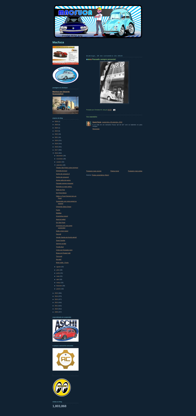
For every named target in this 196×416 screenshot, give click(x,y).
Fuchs (58, 210)
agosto (58, 266)
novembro (59, 159)
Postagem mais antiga (135, 171)
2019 (56, 143)
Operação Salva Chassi (63, 206)
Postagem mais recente (93, 171)
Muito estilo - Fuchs (62, 262)
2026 (56, 121)
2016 (56, 153)
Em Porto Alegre (61, 193)
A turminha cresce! (62, 216)
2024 (56, 128)
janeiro (58, 289)
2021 (56, 137)
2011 (56, 306)
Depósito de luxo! (61, 171)
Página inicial (114, 171)
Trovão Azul (60, 247)
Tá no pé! (59, 256)
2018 (56, 147)
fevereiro (59, 285)
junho (58, 273)
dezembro (59, 155)
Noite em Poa (60, 190)
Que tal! (58, 234)
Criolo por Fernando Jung (64, 250)
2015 (56, 293)
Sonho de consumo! (62, 177)
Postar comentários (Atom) (100, 175)
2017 (56, 150)
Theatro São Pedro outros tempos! (67, 167)
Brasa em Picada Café (63, 253)
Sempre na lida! (61, 243)
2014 (56, 296)
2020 (56, 140)
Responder (96, 129)
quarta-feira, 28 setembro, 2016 (112, 122)
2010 (56, 309)
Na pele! (58, 259)
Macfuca (58, 42)
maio (58, 276)
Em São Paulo (60, 222)
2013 (56, 299)
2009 (56, 312)
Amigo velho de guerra (63, 180)
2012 (56, 302)
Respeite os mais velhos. (64, 186)
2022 (56, 134)
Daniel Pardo (97, 122)
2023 (56, 131)
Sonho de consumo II (63, 174)
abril (58, 279)
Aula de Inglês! (61, 219)
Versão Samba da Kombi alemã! (66, 237)
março (58, 282)
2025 (56, 124)
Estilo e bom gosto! (62, 231)
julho (58, 270)
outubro (59, 162)
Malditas (58, 213)
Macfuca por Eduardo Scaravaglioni (61, 93)
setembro (59, 165)
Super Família (60, 240)
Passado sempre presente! (104, 59)
